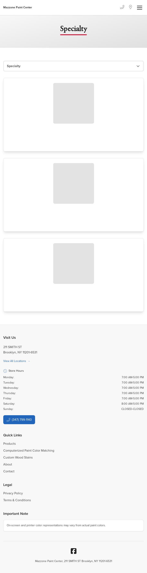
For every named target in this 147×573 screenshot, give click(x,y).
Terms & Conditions (17, 500)
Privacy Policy (13, 493)
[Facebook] (73, 551)
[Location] (130, 7)
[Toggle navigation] (139, 8)
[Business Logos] (17, 7)
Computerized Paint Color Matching (28, 450)
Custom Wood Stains (18, 457)
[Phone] (122, 7)
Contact (8, 471)
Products (9, 443)
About (7, 464)
